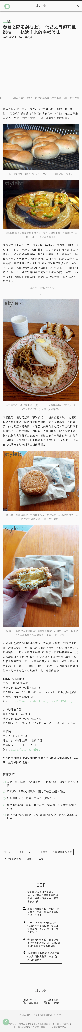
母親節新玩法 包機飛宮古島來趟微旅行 (31, 798)
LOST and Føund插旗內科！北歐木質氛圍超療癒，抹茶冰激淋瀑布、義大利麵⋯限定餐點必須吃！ (43, 927)
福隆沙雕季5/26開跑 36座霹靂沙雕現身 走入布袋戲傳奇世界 (42, 816)
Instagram (51, 1002)
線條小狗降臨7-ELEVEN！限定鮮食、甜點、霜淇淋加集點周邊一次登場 (43, 912)
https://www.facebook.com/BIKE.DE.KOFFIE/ (41, 701)
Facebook (30, 1002)
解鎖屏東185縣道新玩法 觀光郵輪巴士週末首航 (36, 791)
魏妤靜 (28, 37)
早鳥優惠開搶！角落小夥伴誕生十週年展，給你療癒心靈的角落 (42, 806)
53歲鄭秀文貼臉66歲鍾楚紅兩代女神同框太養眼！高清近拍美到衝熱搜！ (43, 956)
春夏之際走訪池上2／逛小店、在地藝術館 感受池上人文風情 (42, 783)
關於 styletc (30, 999)
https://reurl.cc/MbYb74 (27, 749)
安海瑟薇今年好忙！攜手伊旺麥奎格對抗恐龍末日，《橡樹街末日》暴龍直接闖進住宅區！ (43, 942)
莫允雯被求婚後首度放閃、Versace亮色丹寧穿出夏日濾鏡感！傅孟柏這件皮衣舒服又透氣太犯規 (43, 896)
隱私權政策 (53, 999)
